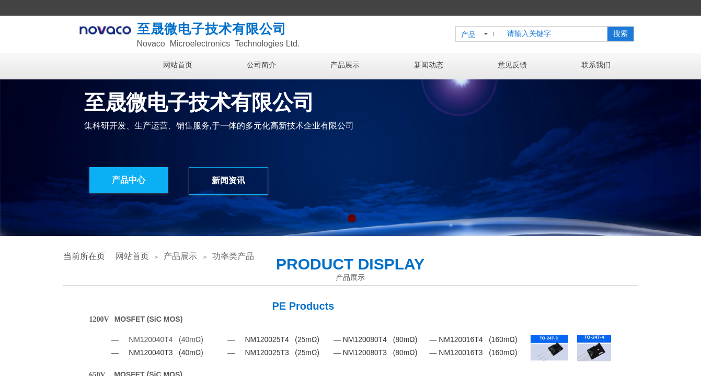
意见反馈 (512, 65)
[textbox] (555, 34)
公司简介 (261, 65)
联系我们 (596, 65)
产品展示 (345, 65)
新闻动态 (428, 65)
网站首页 (177, 65)
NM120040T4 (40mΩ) (166, 339)
